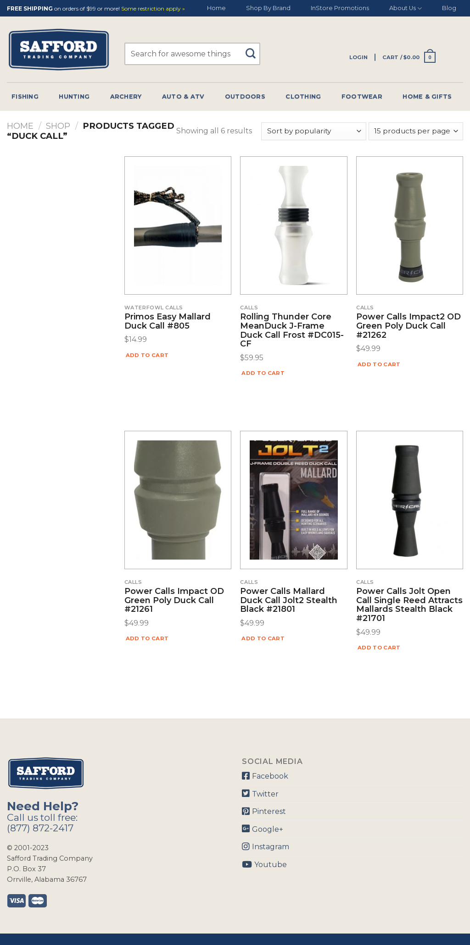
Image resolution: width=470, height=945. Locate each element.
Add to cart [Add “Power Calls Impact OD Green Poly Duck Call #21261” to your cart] (147, 638)
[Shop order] (313, 131)
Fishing (25, 96)
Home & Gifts (427, 96)
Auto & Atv (183, 96)
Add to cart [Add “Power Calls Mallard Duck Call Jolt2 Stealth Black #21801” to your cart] (263, 638)
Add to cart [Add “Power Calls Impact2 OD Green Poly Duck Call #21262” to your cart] (379, 364)
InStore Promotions (340, 8)
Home (216, 8)
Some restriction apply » (153, 8)
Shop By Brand (268, 8)
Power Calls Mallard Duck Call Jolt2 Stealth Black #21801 (288, 600)
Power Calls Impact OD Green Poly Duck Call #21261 (174, 600)
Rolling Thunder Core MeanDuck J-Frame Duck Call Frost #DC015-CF (292, 331)
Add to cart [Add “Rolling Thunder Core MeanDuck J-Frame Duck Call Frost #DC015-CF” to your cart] (263, 373)
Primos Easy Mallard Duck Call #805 (167, 322)
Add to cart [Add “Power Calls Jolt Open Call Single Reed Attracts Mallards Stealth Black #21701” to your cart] (379, 647)
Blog (449, 8)
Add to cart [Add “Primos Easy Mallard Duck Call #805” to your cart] (147, 355)
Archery (126, 96)
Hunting (74, 96)
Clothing (303, 96)
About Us (405, 8)
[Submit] (254, 49)
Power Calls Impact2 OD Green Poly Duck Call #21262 (408, 326)
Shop (58, 126)
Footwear (361, 96)
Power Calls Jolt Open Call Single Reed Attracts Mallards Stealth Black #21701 (409, 605)
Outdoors (245, 96)
